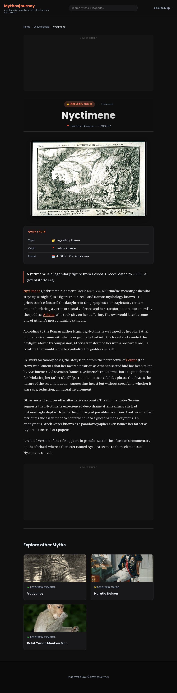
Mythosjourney (19, 6)
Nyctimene (32, 291)
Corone (131, 360)
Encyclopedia (41, 27)
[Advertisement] (88, 65)
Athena (48, 315)
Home (27, 27)
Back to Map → (163, 8)
